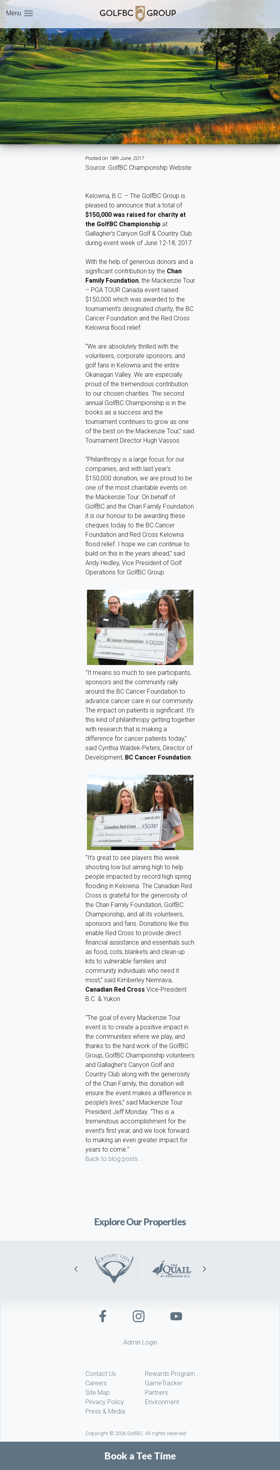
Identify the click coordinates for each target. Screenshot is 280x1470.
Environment (162, 1402)
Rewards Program (170, 1373)
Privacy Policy (104, 1402)
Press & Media (105, 1411)
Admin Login (140, 1342)
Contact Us (100, 1373)
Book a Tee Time (140, 1456)
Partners (156, 1392)
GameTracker (163, 1383)
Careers (96, 1383)
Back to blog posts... (114, 1159)
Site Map (97, 1392)
